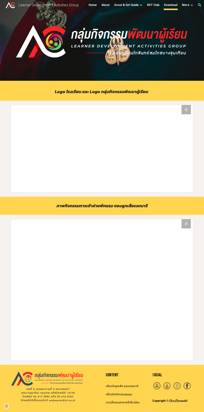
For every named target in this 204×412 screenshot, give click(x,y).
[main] (102, 91)
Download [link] (170, 5)
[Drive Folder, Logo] (102, 148)
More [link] (185, 5)
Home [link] (93, 5)
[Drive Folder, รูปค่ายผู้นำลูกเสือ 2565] (102, 289)
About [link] (105, 5)
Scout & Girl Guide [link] (126, 5)
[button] (199, 5)
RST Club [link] (153, 5)
